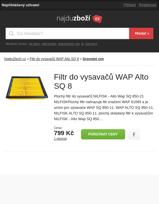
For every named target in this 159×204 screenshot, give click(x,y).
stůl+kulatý (49, 43)
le (82, 43)
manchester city (69, 43)
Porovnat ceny (103, 134)
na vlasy (34, 43)
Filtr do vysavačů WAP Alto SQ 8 (54, 59)
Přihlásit (130, 5)
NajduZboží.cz (15, 59)
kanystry (91, 43)
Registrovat (147, 5)
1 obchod (60, 138)
